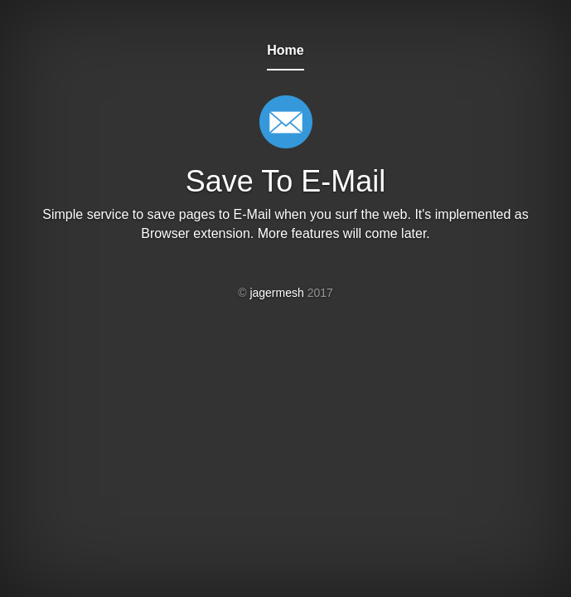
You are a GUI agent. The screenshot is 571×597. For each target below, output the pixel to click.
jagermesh (276, 292)
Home (285, 50)
